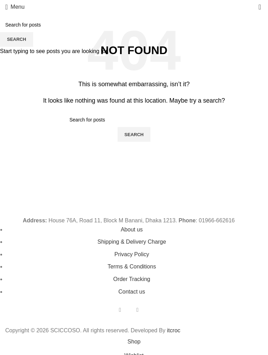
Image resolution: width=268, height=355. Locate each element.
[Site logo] (134, 6)
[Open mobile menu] (15, 7)
